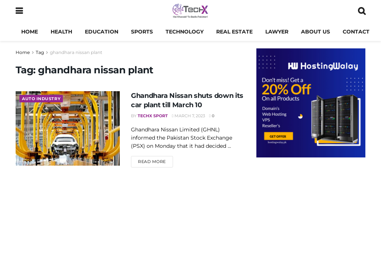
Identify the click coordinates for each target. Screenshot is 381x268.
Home (29, 31)
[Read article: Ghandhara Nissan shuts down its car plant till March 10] (68, 128)
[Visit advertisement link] (310, 102)
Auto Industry (41, 98)
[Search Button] (361, 11)
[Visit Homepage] (190, 11)
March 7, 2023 (188, 115)
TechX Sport (153, 115)
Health (61, 31)
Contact (356, 31)
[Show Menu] (19, 11)
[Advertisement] (310, 218)
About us (315, 31)
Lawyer (276, 31)
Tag (40, 52)
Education (101, 31)
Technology (185, 31)
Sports (142, 31)
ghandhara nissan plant (76, 52)
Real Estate (234, 31)
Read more (155, 161)
